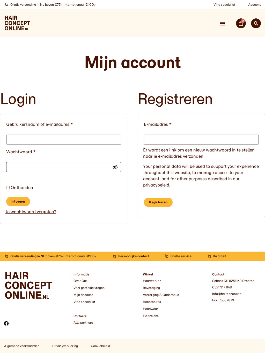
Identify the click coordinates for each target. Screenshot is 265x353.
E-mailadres (164, 123)
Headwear (150, 309)
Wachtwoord (27, 151)
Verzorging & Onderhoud (161, 295)
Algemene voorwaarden (21, 346)
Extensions (151, 316)
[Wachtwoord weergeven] (115, 167)
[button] (222, 23)
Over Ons (80, 281)
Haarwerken (152, 281)
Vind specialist (224, 4)
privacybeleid (156, 185)
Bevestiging (151, 288)
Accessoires (152, 302)
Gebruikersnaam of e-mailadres (46, 123)
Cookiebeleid (100, 346)
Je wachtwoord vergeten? (30, 211)
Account (254, 4)
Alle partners (83, 322)
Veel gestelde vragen (89, 288)
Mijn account (83, 295)
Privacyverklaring (65, 346)
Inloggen (18, 201)
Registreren (158, 202)
